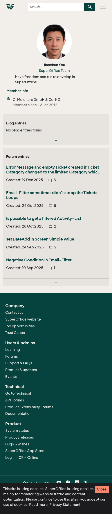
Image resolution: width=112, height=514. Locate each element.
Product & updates (21, 370)
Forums (11, 356)
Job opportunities (20, 326)
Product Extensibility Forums (29, 407)
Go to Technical (18, 393)
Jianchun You (54, 65)
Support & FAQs (18, 363)
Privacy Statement (64, 504)
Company (15, 305)
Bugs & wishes (17, 444)
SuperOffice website (23, 319)
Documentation (18, 413)
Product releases (19, 437)
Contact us (14, 312)
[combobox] (52, 7)
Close (102, 489)
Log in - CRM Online (21, 457)
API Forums (14, 400)
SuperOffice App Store (24, 450)
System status (17, 430)
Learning (12, 349)
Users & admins (20, 342)
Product (13, 423)
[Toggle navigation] (103, 7)
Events (11, 376)
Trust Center (15, 332)
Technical (14, 386)
